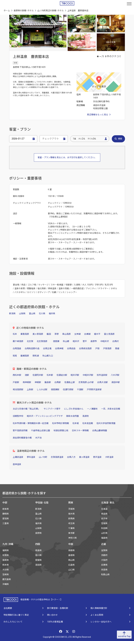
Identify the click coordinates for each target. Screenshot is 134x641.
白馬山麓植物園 (99, 430)
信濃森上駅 (69, 382)
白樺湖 (87, 334)
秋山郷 (66, 341)
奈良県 (104, 569)
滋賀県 (104, 550)
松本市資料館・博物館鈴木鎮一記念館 (30, 423)
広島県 (71, 565)
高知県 (38, 565)
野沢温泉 (97, 457)
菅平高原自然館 (20, 430)
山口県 (71, 569)
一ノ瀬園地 (92, 409)
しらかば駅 (42, 389)
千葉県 (71, 528)
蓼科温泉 (31, 457)
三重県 (5, 523)
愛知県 (5, 518)
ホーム (7, 10)
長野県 (38, 533)
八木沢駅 (115, 375)
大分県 (5, 569)
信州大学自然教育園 (105, 423)
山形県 (104, 533)
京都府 (104, 555)
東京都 (71, 533)
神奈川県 (72, 538)
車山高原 (66, 334)
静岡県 (5, 514)
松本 (15, 334)
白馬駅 (57, 382)
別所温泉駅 (102, 375)
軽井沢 (76, 341)
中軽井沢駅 (88, 375)
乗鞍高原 (25, 334)
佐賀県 (5, 555)
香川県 (38, 555)
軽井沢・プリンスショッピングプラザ (45, 416)
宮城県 (104, 523)
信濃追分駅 (62, 375)
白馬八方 (71, 457)
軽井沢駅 (75, 375)
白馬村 (115, 341)
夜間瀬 (56, 341)
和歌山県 (105, 574)
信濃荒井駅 (38, 375)
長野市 (93, 341)
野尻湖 (36, 356)
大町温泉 (109, 457)
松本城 (75, 423)
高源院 (85, 416)
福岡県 (5, 550)
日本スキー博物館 (80, 430)
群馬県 (71, 518)
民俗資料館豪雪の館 (22, 438)
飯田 (49, 334)
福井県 (52, 313)
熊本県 (5, 565)
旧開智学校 (18, 416)
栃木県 (71, 514)
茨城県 (71, 509)
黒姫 (117, 348)
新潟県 (12, 313)
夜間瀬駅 (55, 389)
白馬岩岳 (71, 348)
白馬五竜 (47, 348)
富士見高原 (109, 334)
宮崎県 (5, 574)
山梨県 (22, 313)
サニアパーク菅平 (52, 409)
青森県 (104, 514)
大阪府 (104, 560)
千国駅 (80, 389)
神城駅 (38, 382)
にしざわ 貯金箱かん (73, 409)
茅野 (56, 334)
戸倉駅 (16, 382)
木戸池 (38, 438)
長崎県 (5, 560)
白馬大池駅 (102, 382)
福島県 (104, 538)
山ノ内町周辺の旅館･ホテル (50, 10)
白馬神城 (59, 348)
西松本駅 (17, 375)
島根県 (71, 555)
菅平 (85, 341)
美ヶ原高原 (38, 334)
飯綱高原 (25, 356)
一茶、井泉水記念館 (110, 409)
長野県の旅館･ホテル (24, 10)
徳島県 (38, 550)
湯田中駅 (115, 382)
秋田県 (104, 528)
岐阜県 (5, 509)
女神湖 (77, 334)
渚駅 (27, 375)
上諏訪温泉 (18, 457)
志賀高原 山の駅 (86, 382)
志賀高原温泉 (57, 457)
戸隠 (97, 348)
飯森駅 (48, 382)
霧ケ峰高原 (18, 341)
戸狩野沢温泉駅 (94, 389)
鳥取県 (71, 550)
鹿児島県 (6, 579)
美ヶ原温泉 (84, 457)
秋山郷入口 (47, 356)
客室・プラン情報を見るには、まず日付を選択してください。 (67, 157)
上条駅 (30, 389)
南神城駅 (27, 382)
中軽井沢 (104, 341)
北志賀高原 (43, 341)
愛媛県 (38, 560)
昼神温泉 (17, 464)
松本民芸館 (87, 423)
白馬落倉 (17, 348)
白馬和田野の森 (32, 348)
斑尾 (15, 356)
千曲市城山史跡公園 (40, 430)
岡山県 (71, 560)
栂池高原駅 (18, 389)
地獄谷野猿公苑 (61, 430)
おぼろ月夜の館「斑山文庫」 (26, 409)
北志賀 (30, 341)
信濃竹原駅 (68, 389)
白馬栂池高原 (85, 348)
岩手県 (104, 518)
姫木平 (97, 334)
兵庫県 (104, 565)
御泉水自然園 (72, 416)
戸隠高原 (107, 348)
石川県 (42, 313)
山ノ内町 (43, 457)
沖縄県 (5, 584)
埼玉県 (71, 523)
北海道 (104, 509)
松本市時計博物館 (60, 423)
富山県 (32, 313)
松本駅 (50, 375)
